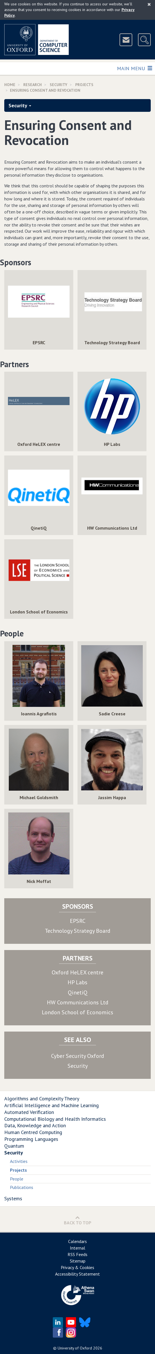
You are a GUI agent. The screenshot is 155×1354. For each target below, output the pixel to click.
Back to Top (77, 1220)
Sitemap (77, 1261)
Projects (84, 84)
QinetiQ (77, 992)
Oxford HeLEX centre (77, 972)
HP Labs (77, 982)
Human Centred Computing (33, 1132)
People (16, 1179)
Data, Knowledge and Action (35, 1125)
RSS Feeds (77, 1254)
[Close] (149, 4)
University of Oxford (75, 1348)
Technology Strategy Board (77, 930)
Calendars (77, 1241)
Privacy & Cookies (77, 1267)
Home (9, 84)
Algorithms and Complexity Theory (41, 1098)
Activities (19, 1161)
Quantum (14, 1146)
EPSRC (77, 921)
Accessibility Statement (77, 1274)
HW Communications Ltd (77, 1002)
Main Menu (134, 68)
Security (58, 84)
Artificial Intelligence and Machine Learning (51, 1105)
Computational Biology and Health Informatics (55, 1119)
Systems (13, 1198)
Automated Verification (29, 1112)
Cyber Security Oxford (77, 1056)
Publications (21, 1187)
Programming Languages (31, 1139)
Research (32, 84)
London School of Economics (77, 1012)
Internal (77, 1248)
